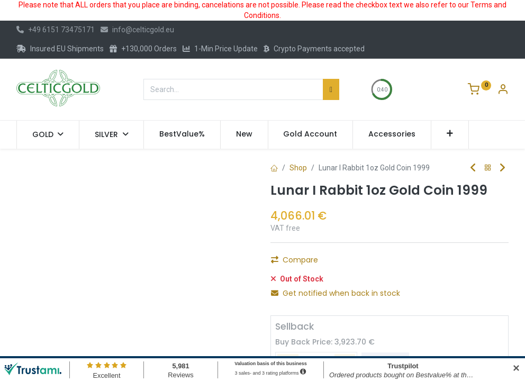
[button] (450, 134)
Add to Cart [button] (400, 263)
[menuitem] (182, 134)
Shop (298, 168)
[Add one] (340, 263)
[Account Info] (503, 90)
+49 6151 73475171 (55, 29)
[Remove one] (283, 263)
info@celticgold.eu (137, 29)
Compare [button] (294, 287)
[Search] (331, 89)
